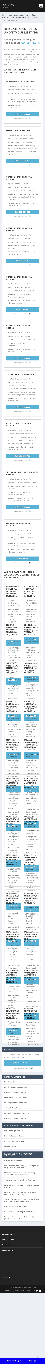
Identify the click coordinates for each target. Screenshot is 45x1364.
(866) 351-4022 (28, 42)
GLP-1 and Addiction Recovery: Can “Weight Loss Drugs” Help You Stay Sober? (21, 1167)
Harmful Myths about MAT (13, 1161)
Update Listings (7, 1250)
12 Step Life (6, 1277)
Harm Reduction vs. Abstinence (15, 1206)
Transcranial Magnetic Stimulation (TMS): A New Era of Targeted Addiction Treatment (21, 1200)
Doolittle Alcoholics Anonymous (15, 1097)
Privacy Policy (9, 1291)
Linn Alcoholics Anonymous (14, 1082)
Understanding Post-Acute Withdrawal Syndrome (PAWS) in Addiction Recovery (22, 1218)
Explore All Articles (9, 1234)
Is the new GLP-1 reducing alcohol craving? (19, 1212)
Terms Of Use (20, 1291)
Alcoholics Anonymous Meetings (19, 15)
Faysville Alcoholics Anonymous (15, 1087)
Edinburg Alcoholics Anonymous (16, 1103)
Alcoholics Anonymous (12, 1146)
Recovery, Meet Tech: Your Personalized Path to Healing (21, 1186)
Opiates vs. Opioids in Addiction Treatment (19, 1180)
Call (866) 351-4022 (22, 114)
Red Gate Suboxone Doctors (14, 1136)
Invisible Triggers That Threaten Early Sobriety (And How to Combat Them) (21, 1193)
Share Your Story (8, 1240)
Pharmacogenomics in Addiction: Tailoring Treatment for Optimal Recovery (19, 1174)
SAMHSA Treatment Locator (14, 1141)
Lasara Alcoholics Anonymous (15, 1118)
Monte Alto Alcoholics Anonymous (16, 1113)
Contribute (6, 1245)
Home (4, 15)
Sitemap (29, 1291)
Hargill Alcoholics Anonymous (15, 1092)
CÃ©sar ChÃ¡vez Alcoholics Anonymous (18, 1108)
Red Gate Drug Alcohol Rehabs (15, 1131)
